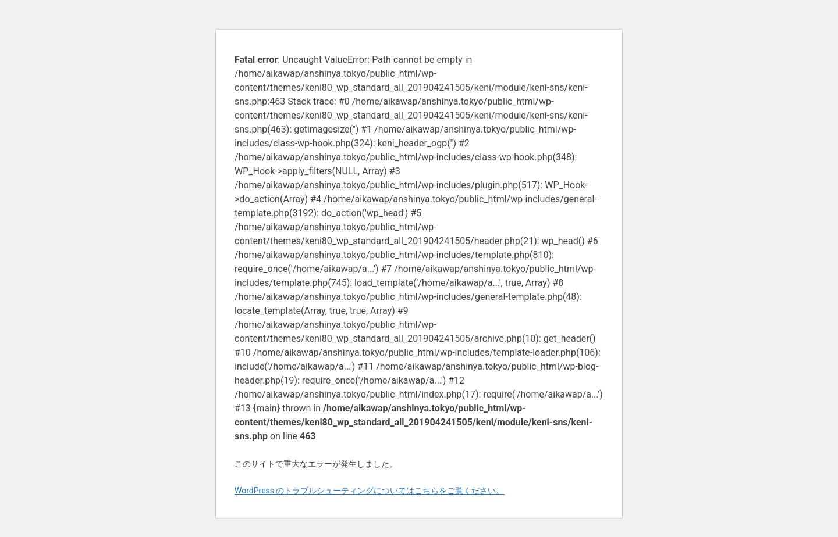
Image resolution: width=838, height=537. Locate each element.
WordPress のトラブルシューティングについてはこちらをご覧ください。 (370, 490)
